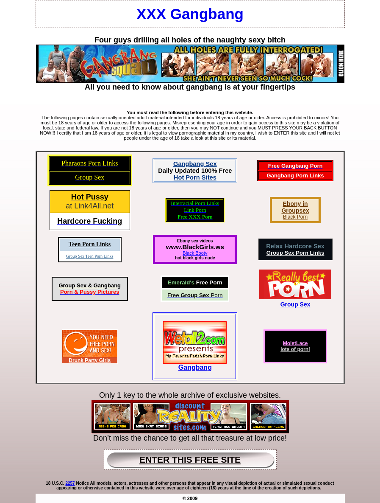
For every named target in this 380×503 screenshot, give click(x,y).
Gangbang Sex (195, 163)
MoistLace (295, 343)
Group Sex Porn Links (295, 253)
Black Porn (295, 217)
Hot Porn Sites (195, 177)
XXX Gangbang (190, 14)
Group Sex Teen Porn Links (89, 256)
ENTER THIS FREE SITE (190, 459)
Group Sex (295, 304)
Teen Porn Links (90, 244)
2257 (70, 483)
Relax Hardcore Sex (295, 246)
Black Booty (195, 253)
